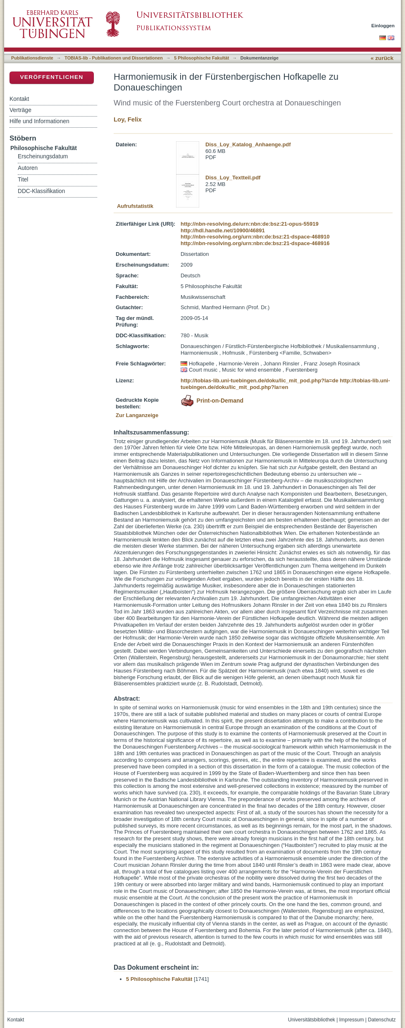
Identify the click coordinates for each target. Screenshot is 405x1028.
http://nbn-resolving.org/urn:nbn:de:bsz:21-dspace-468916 (255, 243)
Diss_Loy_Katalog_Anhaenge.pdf (248, 144)
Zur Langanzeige (137, 415)
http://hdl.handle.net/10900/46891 (223, 230)
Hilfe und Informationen (39, 121)
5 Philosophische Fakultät (201, 57)
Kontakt (19, 98)
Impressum (351, 1020)
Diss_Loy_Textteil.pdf (232, 177)
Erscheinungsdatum (43, 156)
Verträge (20, 110)
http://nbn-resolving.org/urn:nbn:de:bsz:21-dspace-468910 (255, 237)
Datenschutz (381, 1020)
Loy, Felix (128, 119)
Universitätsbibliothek (311, 1020)
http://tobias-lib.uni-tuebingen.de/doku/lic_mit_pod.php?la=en (285, 383)
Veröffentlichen (51, 77)
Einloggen (383, 25)
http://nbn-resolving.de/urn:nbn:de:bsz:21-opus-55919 (250, 224)
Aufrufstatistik (135, 206)
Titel (23, 180)
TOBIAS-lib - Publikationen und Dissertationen (113, 57)
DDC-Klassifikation (41, 191)
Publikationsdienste (32, 57)
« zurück (382, 58)
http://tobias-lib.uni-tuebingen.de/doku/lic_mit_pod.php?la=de (259, 380)
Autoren (28, 168)
